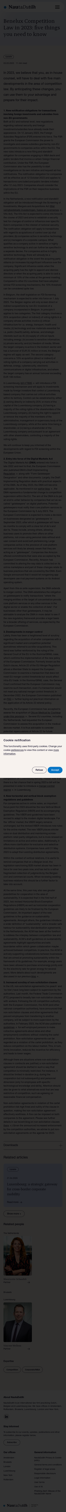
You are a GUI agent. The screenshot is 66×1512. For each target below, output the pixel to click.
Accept (55, 770)
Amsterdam (9, 1458)
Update (8, 57)
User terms (39, 1482)
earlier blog (44, 489)
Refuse (39, 770)
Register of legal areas (44, 1469)
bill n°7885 (26, 383)
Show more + (14, 1214)
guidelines (9, 1028)
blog (33, 977)
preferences (17, 750)
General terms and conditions (48, 1465)
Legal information (42, 1478)
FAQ (9, 699)
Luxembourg (9, 1471)
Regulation (9, 474)
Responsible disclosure (45, 1474)
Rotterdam (8, 1480)
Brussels (8, 1462)
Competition (12, 1370)
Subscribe (12, 1443)
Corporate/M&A (32, 1370)
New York (8, 1475)
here (6, 1126)
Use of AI (38, 1487)
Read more (15, 1202)
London (7, 1467)
